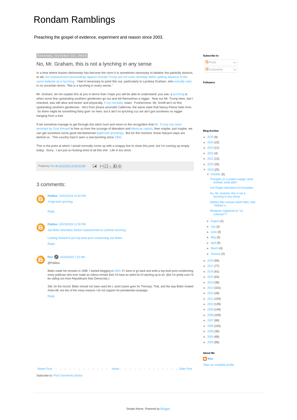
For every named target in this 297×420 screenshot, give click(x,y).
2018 (210, 260)
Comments (214, 69)
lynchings (110, 133)
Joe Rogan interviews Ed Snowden (231, 187)
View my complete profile (218, 364)
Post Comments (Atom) (67, 375)
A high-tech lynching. (60, 201)
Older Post (185, 368)
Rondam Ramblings (74, 19)
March (215, 248)
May (214, 237)
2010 (210, 304)
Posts (211, 62)
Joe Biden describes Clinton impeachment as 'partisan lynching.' (87, 230)
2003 (117, 270)
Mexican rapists (142, 128)
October (216, 174)
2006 (210, 326)
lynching (178, 94)
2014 (210, 282)
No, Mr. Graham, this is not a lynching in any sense (227, 195)
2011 (210, 298)
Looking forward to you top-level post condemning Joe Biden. (85, 238)
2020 (210, 164)
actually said (182, 81)
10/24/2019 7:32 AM (72, 257)
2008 (210, 315)
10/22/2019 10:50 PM (72, 196)
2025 (210, 137)
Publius (53, 196)
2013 (210, 287)
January (216, 253)
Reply (51, 211)
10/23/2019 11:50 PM (72, 224)
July (213, 226)
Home (115, 368)
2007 (210, 320)
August (215, 221)
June (214, 232)
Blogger (165, 408)
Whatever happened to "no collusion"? (226, 212)
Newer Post (45, 368)
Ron (50, 257)
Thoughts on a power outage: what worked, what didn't (231, 181)
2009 (210, 309)
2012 (210, 293)
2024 (210, 142)
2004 (210, 336)
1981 (118, 137)
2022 (210, 153)
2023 (210, 147)
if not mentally (113, 102)
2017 (210, 266)
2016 (210, 271)
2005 (210, 331)
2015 (210, 277)
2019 (210, 169)
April (214, 243)
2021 (210, 158)
